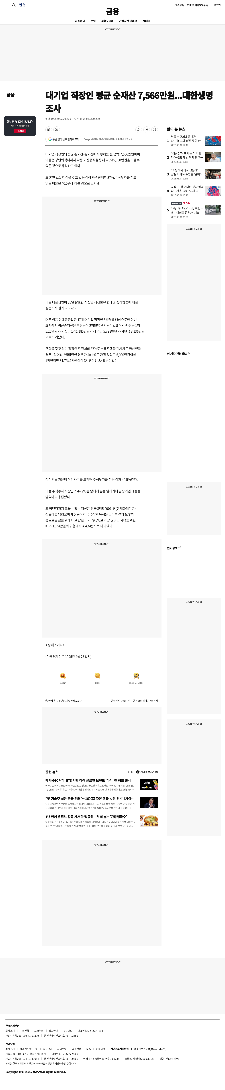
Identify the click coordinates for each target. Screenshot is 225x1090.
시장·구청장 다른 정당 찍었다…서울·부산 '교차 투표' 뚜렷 (187, 191)
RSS (88, 1049)
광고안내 (53, 1030)
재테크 (146, 21)
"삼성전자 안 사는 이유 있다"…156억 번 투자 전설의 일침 (187, 157)
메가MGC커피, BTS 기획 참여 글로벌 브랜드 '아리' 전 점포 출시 (88, 780)
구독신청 (24, 1030)
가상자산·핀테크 (128, 21)
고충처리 (38, 1030)
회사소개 (10, 1030)
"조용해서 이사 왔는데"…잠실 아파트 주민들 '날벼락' (187, 172)
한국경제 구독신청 (120, 700)
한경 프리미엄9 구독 (197, 5)
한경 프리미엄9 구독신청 (145, 700)
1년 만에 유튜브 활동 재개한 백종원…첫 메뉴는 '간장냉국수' (86, 816)
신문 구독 (179, 5)
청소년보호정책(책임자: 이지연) (150, 1049)
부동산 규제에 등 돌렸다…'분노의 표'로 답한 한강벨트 (187, 140)
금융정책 (80, 21)
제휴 (22, 1049)
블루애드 (67, 1030)
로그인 (217, 5)
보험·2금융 (107, 21)
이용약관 (100, 1049)
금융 (112, 11)
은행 (93, 21)
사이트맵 (61, 1049)
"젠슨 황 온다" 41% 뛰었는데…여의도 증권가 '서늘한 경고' (187, 212)
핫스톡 (180, 203)
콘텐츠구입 (32, 1049)
